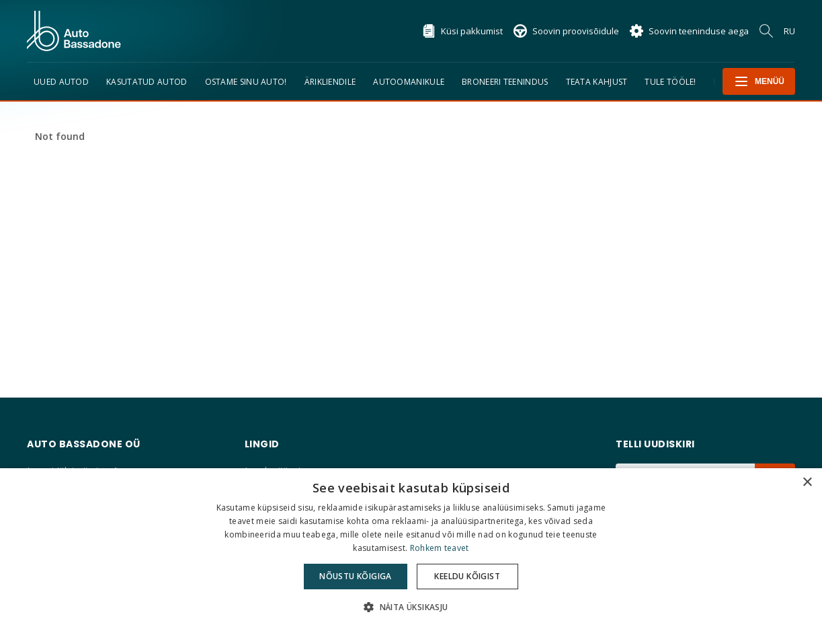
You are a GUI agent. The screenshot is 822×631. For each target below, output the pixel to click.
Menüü (758, 81)
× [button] (807, 483)
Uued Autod (61, 81)
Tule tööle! (670, 81)
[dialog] (411, 549)
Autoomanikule (408, 81)
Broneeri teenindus (505, 81)
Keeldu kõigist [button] (467, 576)
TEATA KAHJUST (597, 81)
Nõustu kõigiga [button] (355, 576)
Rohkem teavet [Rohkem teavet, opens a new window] (439, 548)
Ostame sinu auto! (246, 81)
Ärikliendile (330, 81)
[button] (411, 607)
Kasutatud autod (147, 81)
